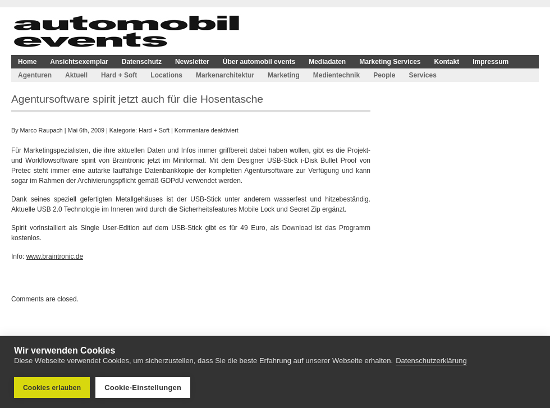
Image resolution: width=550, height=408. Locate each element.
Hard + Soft (119, 75)
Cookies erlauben (52, 388)
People (384, 75)
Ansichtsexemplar (79, 62)
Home (27, 62)
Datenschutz (142, 62)
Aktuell (76, 75)
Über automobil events (259, 62)
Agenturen (35, 75)
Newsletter (192, 62)
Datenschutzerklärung (431, 360)
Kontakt (447, 62)
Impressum (490, 62)
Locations (166, 75)
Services (422, 75)
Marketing (284, 75)
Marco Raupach (41, 130)
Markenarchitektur (225, 75)
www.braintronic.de (54, 256)
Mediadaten (327, 62)
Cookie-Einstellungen (142, 387)
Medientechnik (336, 75)
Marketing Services (389, 62)
